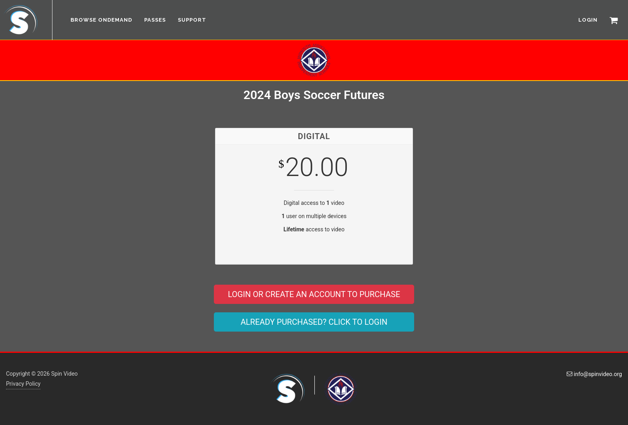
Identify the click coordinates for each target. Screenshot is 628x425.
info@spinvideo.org (594, 374)
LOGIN (588, 20)
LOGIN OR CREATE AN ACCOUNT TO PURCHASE (314, 294)
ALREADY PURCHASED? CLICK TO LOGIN (314, 322)
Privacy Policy (23, 383)
